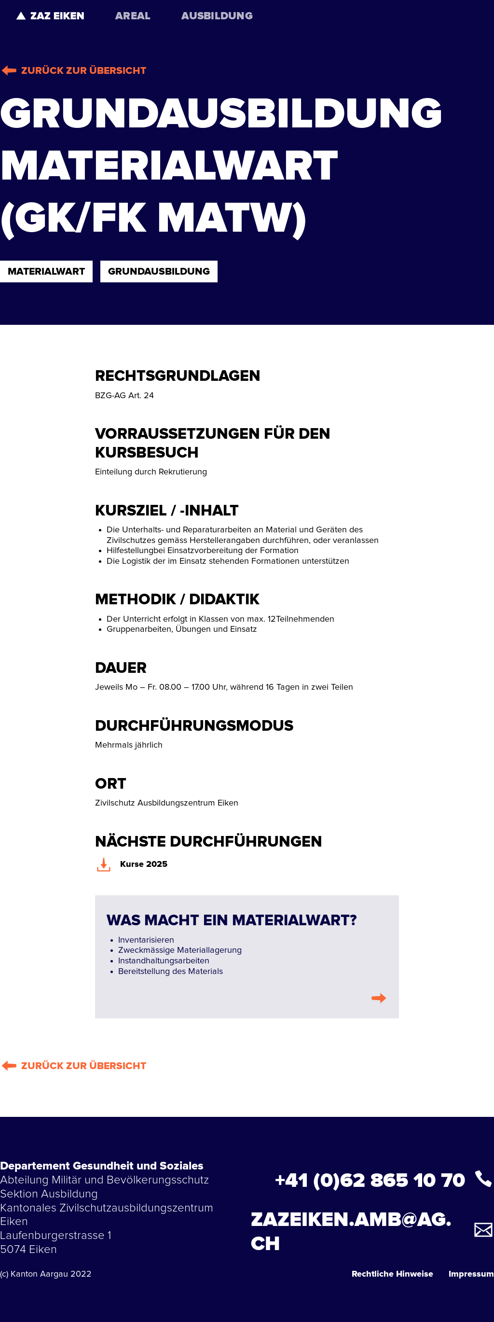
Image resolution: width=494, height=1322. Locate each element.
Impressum (471, 1274)
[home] (49, 15)
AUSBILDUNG (217, 16)
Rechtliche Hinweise (392, 1274)
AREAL (133, 16)
